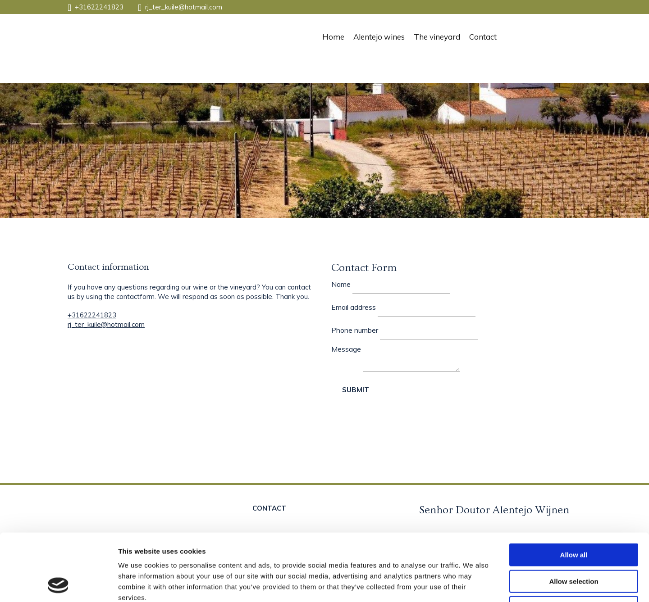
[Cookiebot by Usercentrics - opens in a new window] (58, 584)
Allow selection (573, 518)
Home (333, 36)
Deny (574, 544)
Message (346, 348)
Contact (483, 36)
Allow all (574, 492)
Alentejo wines (379, 36)
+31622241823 (99, 7)
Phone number (354, 330)
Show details (473, 584)
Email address (353, 307)
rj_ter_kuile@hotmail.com (183, 7)
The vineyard (437, 36)
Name (341, 284)
